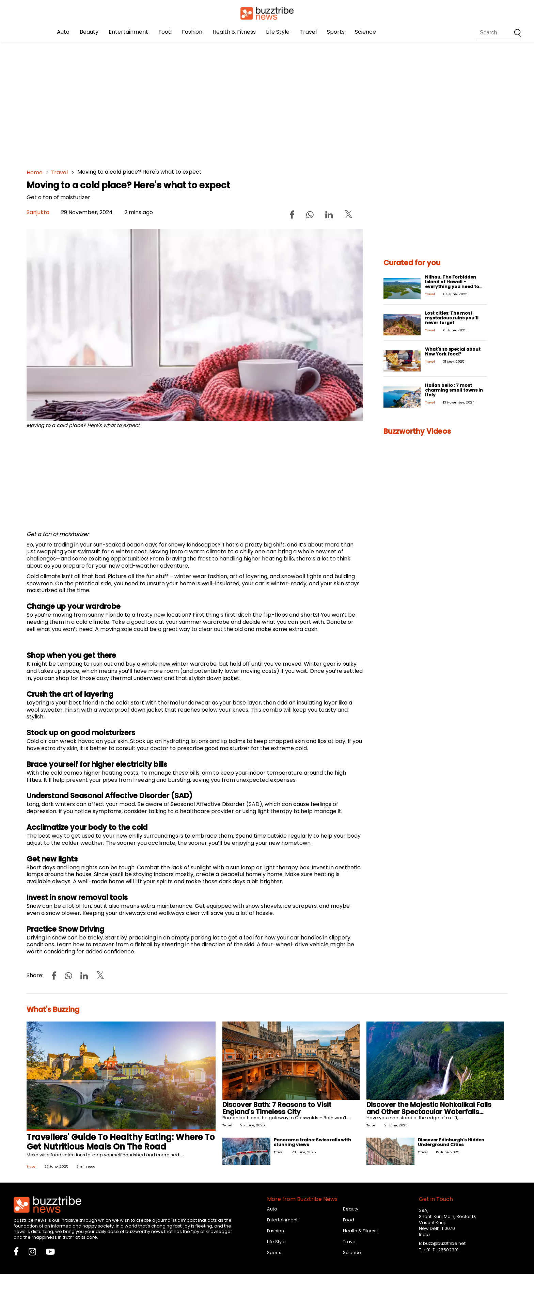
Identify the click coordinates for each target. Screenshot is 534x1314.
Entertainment (128, 32)
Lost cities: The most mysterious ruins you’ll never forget (451, 318)
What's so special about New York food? (453, 351)
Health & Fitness (234, 32)
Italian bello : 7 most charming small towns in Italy (454, 390)
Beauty (89, 32)
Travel (308, 32)
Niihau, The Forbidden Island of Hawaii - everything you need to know (452, 284)
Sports (336, 32)
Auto (63, 32)
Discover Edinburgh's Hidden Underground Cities (451, 1142)
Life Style (277, 32)
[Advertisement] (231, 102)
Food (165, 32)
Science (365, 32)
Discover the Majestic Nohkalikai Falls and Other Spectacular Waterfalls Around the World (428, 1112)
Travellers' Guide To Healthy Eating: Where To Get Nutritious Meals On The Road (121, 1142)
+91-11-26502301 (440, 1250)
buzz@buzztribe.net (444, 1243)
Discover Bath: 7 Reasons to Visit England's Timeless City (276, 1108)
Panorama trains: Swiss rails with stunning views (312, 1142)
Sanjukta (38, 212)
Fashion (192, 32)
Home (35, 172)
